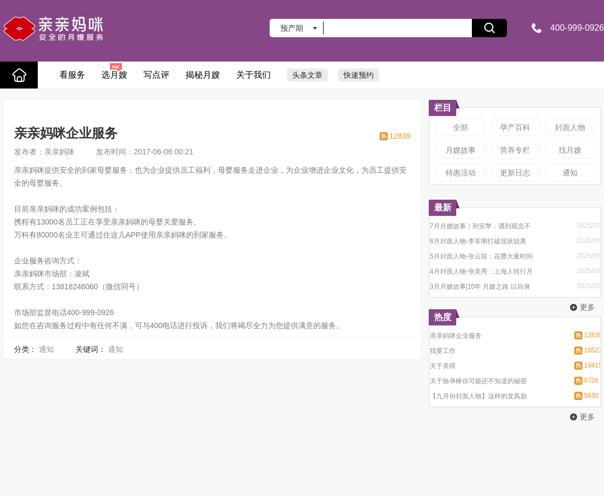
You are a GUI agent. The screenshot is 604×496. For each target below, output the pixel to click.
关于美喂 (443, 366)
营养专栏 (515, 150)
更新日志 (515, 172)
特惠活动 (460, 172)
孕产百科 (515, 127)
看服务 (72, 74)
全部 (460, 127)
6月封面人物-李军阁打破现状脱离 (478, 241)
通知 (570, 172)
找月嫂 (570, 150)
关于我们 (253, 74)
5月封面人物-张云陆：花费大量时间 (481, 256)
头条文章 (307, 75)
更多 (587, 307)
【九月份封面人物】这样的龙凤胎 (478, 396)
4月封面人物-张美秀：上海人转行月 (481, 271)
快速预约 (359, 75)
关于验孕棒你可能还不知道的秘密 (478, 381)
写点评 (156, 74)
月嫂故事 (460, 150)
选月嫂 (114, 70)
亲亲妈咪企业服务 (456, 335)
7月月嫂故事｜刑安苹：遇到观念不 (480, 226)
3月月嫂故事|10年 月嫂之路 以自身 (480, 286)
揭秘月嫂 (203, 74)
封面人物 (570, 127)
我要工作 (443, 351)
